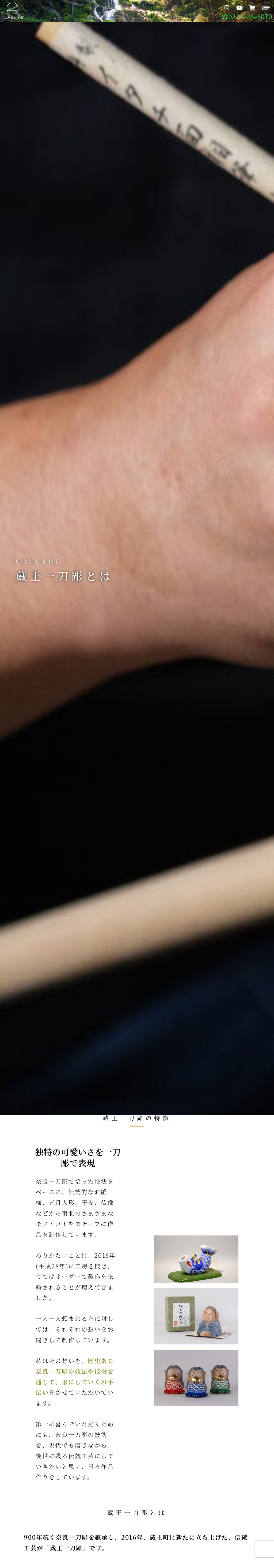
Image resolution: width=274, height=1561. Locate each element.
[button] (266, 7)
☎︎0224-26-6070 (247, 16)
